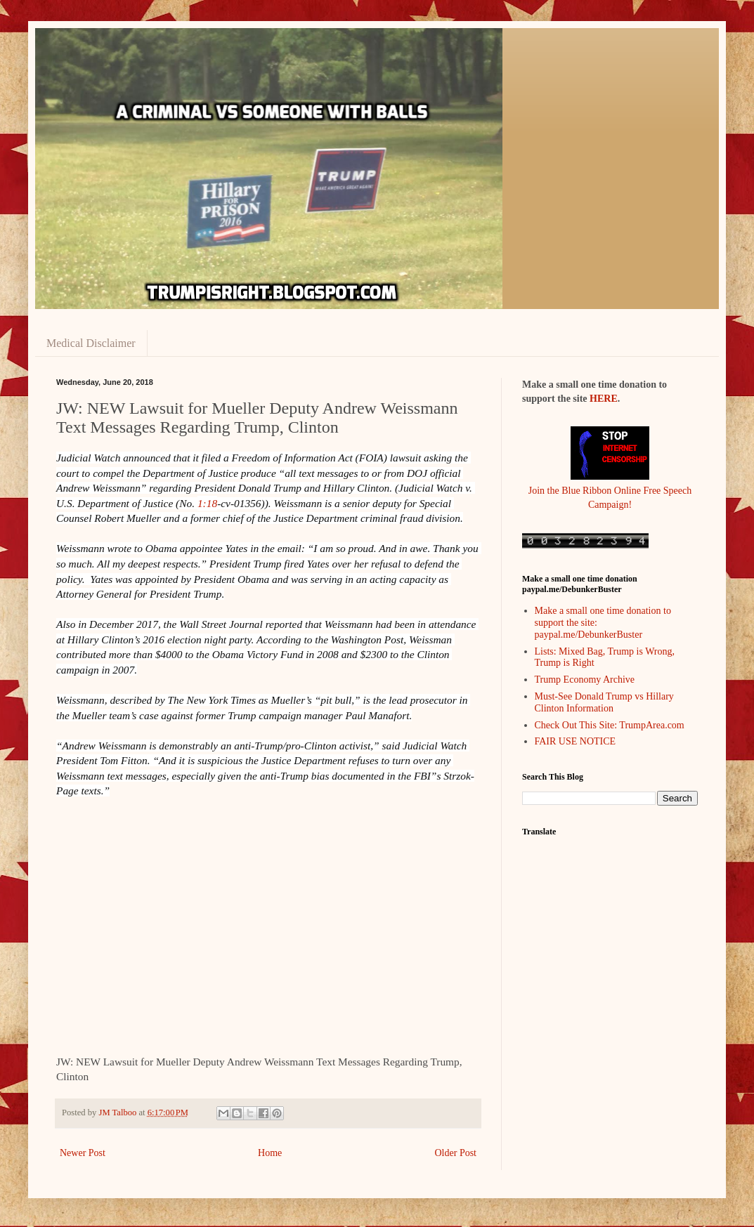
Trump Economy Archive (585, 679)
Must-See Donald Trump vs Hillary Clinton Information (604, 702)
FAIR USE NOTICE (575, 741)
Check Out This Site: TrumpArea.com (609, 725)
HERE (604, 398)
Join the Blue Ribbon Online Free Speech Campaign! (610, 490)
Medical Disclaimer (91, 343)
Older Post (456, 1153)
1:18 (207, 503)
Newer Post (82, 1153)
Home (270, 1153)
